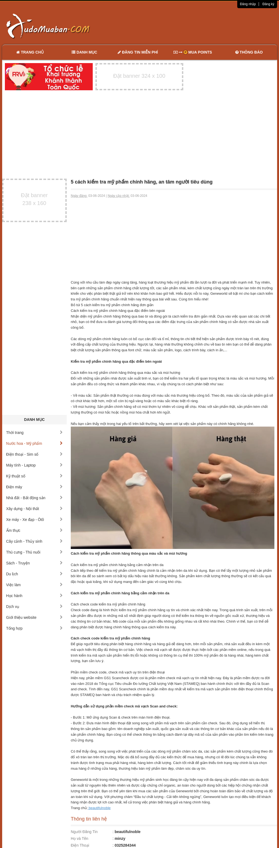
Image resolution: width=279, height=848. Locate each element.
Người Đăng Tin (84, 832)
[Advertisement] (197, 26)
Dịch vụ (34, 606)
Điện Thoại (80, 845)
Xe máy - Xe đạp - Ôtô (34, 519)
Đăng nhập (248, 4)
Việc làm (34, 585)
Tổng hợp (34, 628)
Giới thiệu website (34, 617)
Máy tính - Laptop (34, 465)
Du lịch (34, 574)
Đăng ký (268, 4)
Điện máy (34, 487)
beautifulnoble (99, 808)
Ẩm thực (34, 530)
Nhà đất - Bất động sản (34, 498)
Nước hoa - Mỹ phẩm (34, 443)
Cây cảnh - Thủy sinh (34, 541)
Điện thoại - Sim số (34, 454)
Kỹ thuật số (34, 476)
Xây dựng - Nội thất (34, 509)
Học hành (34, 596)
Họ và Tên (79, 838)
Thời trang (34, 432)
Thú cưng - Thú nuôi (34, 552)
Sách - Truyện (34, 563)
